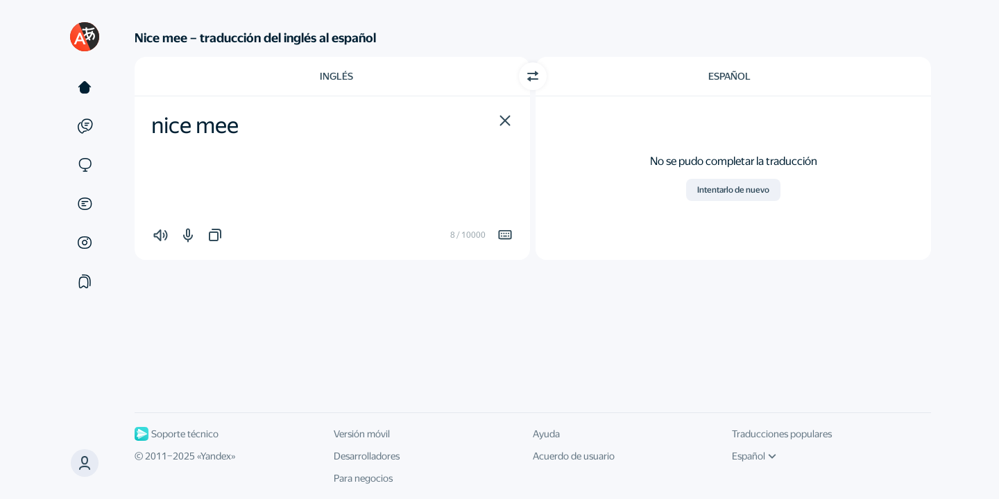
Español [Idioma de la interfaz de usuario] (754, 456)
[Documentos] (85, 204)
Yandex (215, 456)
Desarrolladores (367, 456)
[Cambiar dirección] (533, 76)
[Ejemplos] (85, 126)
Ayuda (546, 433)
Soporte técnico (177, 434)
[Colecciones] (85, 281)
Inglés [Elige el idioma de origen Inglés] (336, 76)
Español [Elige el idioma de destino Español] (729, 76)
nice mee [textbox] (195, 125)
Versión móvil (362, 433)
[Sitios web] (85, 165)
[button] (505, 120)
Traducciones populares (782, 433)
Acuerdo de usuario (574, 456)
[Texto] (85, 87)
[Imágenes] (85, 242)
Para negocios (363, 478)
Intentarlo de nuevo (733, 190)
